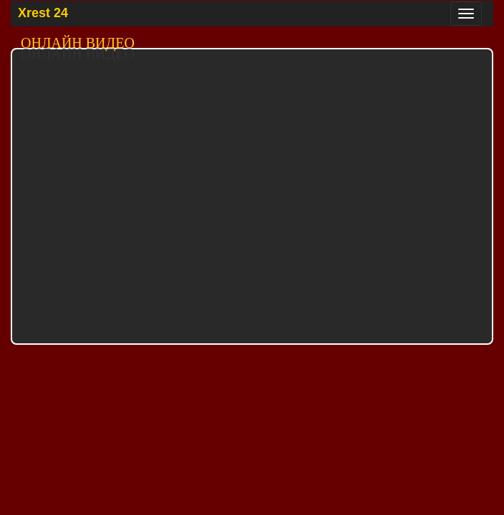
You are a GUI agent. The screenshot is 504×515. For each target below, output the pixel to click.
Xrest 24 (43, 13)
